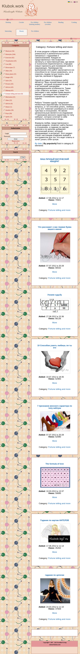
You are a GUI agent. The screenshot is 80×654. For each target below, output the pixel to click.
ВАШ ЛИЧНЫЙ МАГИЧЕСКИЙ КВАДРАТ (54, 160)
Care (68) (8, 64)
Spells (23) (8, 117)
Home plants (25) (10, 74)
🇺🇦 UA (70, 2)
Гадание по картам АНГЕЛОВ (54, 520)
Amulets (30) (9, 110)
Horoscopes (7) (10, 67)
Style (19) (8, 80)
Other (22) (8, 100)
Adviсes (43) (9, 87)
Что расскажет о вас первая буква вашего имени (54, 228)
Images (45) (9, 77)
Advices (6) (9, 103)
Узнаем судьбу (54, 295)
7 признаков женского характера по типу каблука (54, 407)
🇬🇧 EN (76, 2)
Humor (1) (8, 107)
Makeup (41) (9, 90)
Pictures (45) (9, 84)
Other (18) (8, 71)
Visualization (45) (10, 61)
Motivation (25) (10, 97)
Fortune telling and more (59, 210)
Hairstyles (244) (10, 54)
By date (38, 143)
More (54, 204)
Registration (15, 141)
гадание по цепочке (54, 575)
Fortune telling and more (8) (14, 94)
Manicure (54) (9, 51)
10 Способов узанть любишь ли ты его (54, 346)
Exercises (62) (9, 57)
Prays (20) (8, 113)
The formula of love (55, 464)
